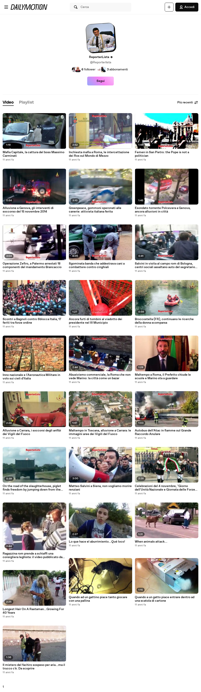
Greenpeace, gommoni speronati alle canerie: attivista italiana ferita (95, 209)
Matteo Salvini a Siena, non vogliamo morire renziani (100, 487)
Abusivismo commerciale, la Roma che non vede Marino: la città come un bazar (100, 376)
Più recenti (187, 102)
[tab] (8, 102)
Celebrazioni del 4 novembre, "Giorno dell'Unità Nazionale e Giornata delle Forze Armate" (165, 487)
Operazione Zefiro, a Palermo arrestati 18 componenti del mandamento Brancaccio (32, 265)
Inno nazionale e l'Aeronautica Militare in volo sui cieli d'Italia (31, 376)
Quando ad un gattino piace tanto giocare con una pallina (98, 599)
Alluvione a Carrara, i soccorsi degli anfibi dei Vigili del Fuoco (32, 432)
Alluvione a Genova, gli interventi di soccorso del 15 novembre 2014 (28, 209)
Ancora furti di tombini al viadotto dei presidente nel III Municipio (95, 321)
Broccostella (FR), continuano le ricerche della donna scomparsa (164, 321)
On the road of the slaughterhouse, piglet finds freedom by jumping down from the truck (32, 487)
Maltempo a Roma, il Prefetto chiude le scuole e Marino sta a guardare (163, 376)
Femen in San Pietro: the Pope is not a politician (162, 154)
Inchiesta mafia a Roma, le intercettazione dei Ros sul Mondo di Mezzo (99, 154)
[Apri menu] (6, 7)
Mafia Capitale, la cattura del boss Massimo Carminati (33, 154)
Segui (101, 81)
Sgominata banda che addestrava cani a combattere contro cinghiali (97, 265)
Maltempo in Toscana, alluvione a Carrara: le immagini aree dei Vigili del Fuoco (100, 432)
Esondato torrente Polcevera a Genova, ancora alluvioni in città (163, 209)
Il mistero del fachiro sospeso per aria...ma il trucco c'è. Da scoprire (34, 666)
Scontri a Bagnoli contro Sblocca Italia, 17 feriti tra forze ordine (32, 321)
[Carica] (169, 7)
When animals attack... (151, 541)
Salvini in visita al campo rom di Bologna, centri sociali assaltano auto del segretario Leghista (165, 265)
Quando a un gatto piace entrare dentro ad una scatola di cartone (164, 599)
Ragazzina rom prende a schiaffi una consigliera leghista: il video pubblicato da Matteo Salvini (32, 555)
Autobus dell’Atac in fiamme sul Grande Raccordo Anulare (163, 432)
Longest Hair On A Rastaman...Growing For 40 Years (33, 611)
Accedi (187, 7)
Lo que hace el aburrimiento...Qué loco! (97, 541)
